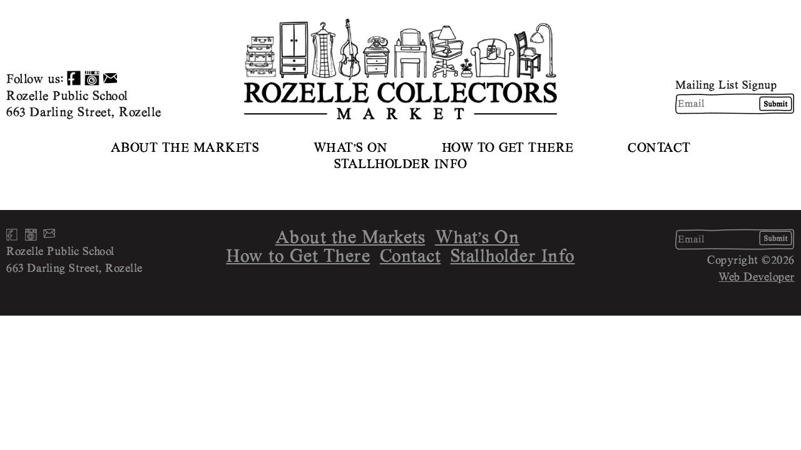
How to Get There (508, 147)
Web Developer (756, 276)
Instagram (91, 78)
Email (110, 78)
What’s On (351, 147)
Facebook (73, 78)
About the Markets (185, 147)
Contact (659, 147)
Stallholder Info (400, 163)
